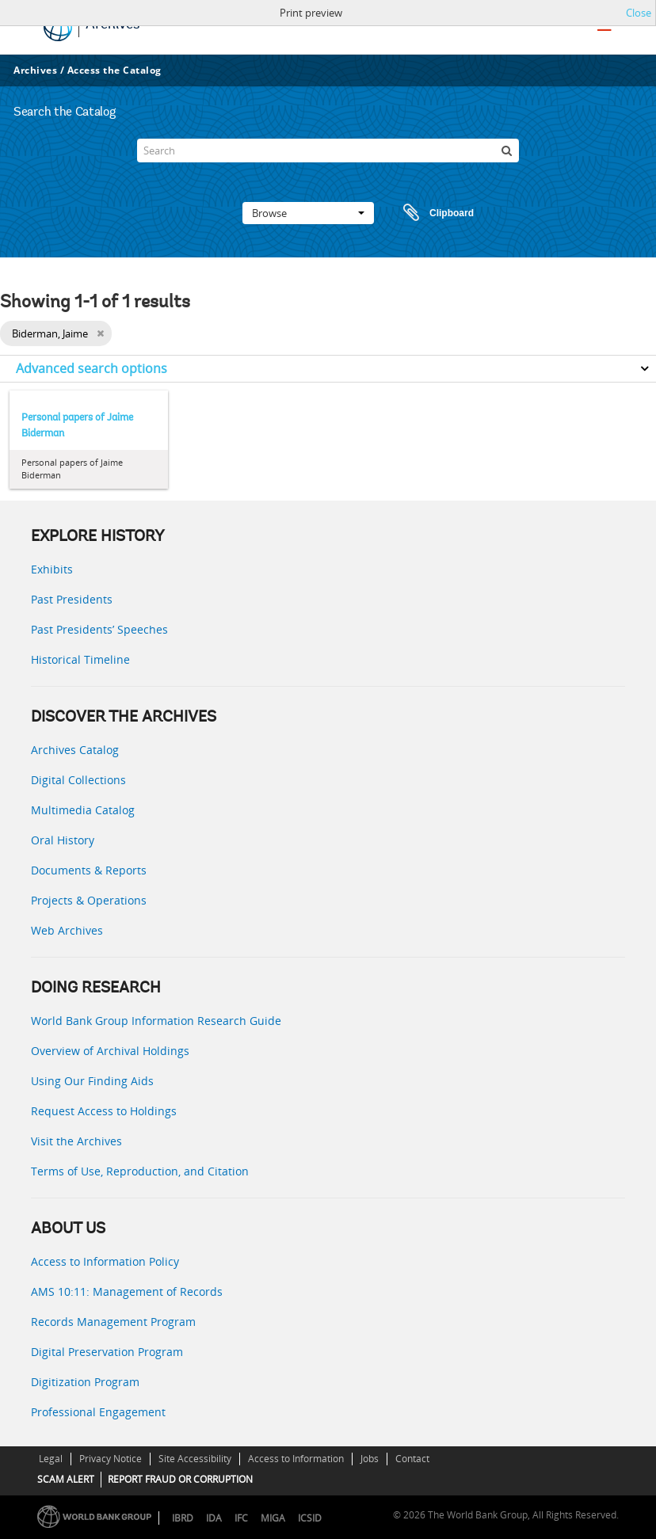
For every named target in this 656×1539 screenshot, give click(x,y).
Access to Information (296, 1458)
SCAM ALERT (65, 1479)
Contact (412, 1458)
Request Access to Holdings (104, 1110)
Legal (51, 1458)
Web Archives (67, 930)
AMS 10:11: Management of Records (127, 1291)
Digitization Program (85, 1381)
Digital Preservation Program (107, 1351)
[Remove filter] (100, 333)
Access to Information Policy (105, 1261)
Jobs (369, 1458)
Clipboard (431, 213)
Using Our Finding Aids (92, 1080)
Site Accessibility (194, 1458)
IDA (214, 1518)
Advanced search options (91, 368)
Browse (308, 213)
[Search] (327, 150)
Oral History (62, 840)
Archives (35, 70)
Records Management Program (113, 1321)
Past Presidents (72, 599)
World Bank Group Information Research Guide (156, 1020)
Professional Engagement (98, 1411)
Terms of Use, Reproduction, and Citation (140, 1171)
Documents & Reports (89, 870)
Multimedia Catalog (83, 809)
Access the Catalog (114, 70)
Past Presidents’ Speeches (99, 629)
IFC (241, 1518)
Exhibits (52, 569)
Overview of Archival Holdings (110, 1050)
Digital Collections (78, 779)
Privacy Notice (110, 1458)
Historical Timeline (80, 659)
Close (638, 13)
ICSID (310, 1518)
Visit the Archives (76, 1141)
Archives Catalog (75, 749)
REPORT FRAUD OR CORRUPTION (180, 1479)
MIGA (273, 1518)
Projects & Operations (89, 900)
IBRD (182, 1518)
